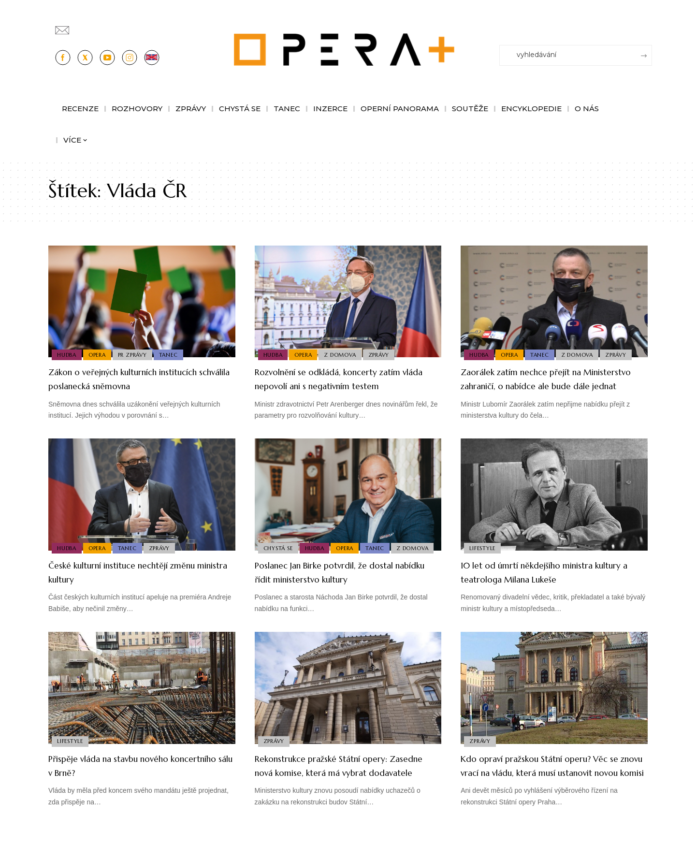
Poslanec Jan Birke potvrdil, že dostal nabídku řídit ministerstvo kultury (345, 585)
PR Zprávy (137, 353)
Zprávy (386, 353)
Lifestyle (483, 560)
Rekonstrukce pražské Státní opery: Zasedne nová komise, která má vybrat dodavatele (340, 786)
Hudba (67, 353)
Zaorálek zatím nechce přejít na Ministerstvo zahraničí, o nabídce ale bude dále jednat (551, 385)
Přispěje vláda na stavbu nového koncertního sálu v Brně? (127, 779)
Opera (100, 353)
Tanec (175, 353)
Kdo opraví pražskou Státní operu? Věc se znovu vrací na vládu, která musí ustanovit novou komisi (546, 786)
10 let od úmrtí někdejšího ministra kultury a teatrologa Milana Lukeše (548, 585)
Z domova (345, 353)
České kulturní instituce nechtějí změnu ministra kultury (127, 585)
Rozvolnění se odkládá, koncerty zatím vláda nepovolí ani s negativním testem (334, 385)
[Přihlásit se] (646, 25)
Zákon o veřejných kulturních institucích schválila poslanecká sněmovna (124, 385)
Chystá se (279, 546)
